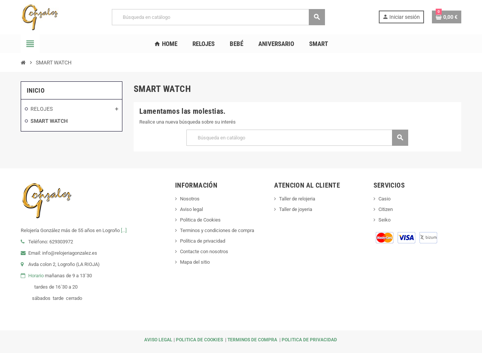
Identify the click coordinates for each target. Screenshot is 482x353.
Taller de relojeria (297, 199)
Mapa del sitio (195, 262)
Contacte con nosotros (204, 251)
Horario (36, 275)
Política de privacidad (202, 241)
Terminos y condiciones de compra (217, 230)
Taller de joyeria (295, 209)
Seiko (384, 220)
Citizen (385, 209)
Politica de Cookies (200, 220)
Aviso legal (191, 209)
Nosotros (190, 199)
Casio (384, 199)
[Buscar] (218, 17)
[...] (124, 230)
